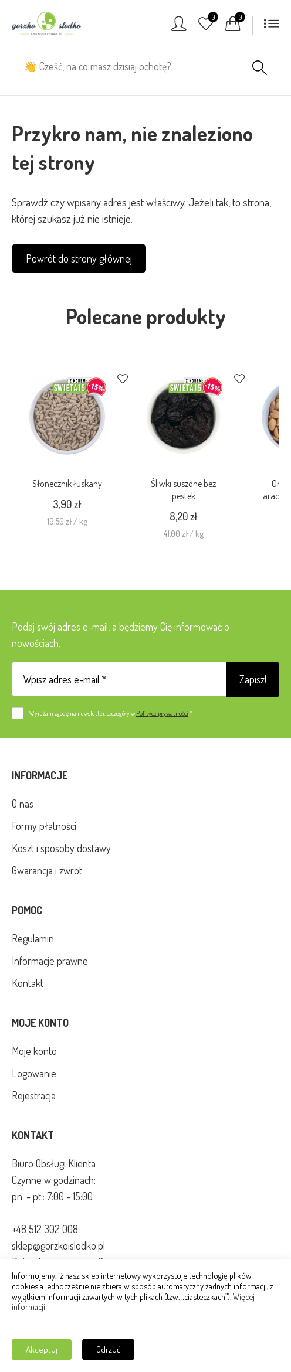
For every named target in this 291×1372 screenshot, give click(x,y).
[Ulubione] (206, 27)
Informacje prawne (50, 960)
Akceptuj (41, 1349)
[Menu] (271, 27)
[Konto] (179, 27)
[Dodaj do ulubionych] (122, 379)
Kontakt (27, 982)
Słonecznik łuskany (67, 483)
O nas (22, 803)
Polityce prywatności (162, 713)
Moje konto (34, 1050)
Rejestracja (34, 1095)
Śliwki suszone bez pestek (183, 490)
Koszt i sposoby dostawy (61, 848)
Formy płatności (44, 825)
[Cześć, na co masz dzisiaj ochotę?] (145, 66)
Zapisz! (252, 679)
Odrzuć (108, 1349)
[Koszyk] (233, 27)
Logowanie (34, 1073)
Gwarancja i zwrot (47, 870)
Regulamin (33, 938)
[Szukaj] (259, 69)
